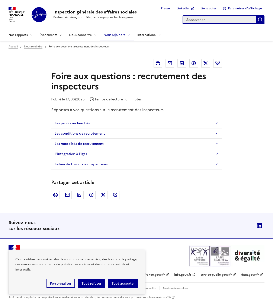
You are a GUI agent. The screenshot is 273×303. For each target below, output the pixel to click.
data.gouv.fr (250, 274)
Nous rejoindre (114, 35)
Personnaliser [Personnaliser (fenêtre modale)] (60, 283)
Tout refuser (91, 283)
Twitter (205, 63)
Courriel (170, 63)
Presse (165, 8)
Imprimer (158, 63)
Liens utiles (208, 8)
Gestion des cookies (175, 288)
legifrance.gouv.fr (152, 274)
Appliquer (260, 19)
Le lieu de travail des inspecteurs (81, 164)
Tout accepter (123, 283)
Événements (48, 35)
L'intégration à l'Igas (71, 153)
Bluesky (217, 63)
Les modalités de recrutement (79, 143)
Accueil (13, 47)
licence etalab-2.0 (160, 297)
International (147, 35)
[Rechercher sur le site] (219, 19)
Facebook (193, 63)
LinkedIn (183, 8)
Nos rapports (18, 35)
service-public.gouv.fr (216, 274)
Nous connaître (80, 35)
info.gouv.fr (182, 274)
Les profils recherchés (72, 123)
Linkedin (181, 63)
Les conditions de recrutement (80, 133)
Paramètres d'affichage (245, 8)
